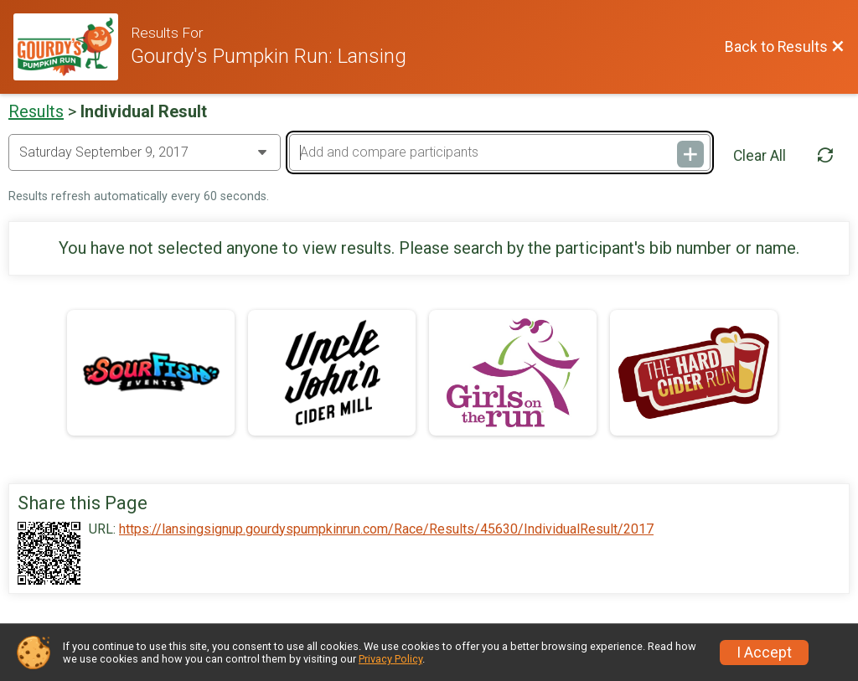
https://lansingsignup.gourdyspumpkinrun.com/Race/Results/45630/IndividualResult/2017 (386, 529)
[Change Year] (144, 152)
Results (36, 111)
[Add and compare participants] (500, 152)
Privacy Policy (390, 659)
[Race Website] (72, 46)
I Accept (764, 652)
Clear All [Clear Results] (759, 155)
